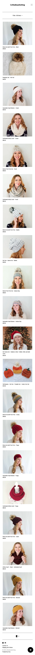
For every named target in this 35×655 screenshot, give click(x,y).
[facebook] (3, 643)
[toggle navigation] (32, 5)
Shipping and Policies (7, 647)
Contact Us (5, 645)
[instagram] (5, 643)
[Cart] (30, 650)
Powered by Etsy (6, 652)
